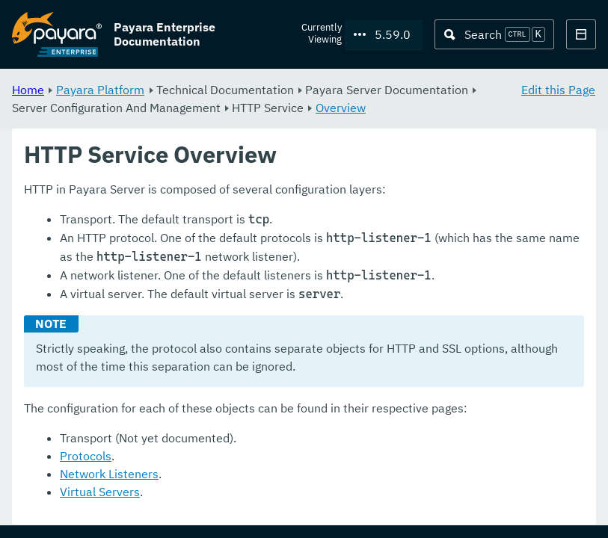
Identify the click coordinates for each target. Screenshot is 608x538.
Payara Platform (100, 89)
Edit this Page (558, 89)
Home (28, 89)
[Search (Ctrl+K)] (494, 34)
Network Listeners (109, 474)
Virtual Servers (100, 492)
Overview (341, 107)
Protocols (85, 456)
